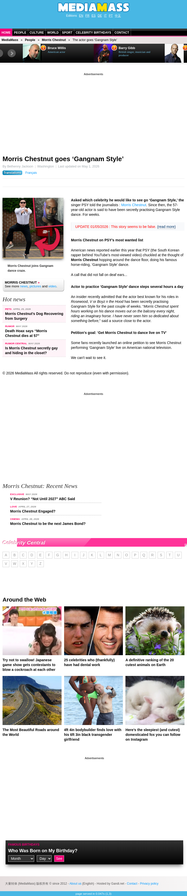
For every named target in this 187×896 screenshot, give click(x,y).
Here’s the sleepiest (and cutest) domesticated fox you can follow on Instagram (152, 734)
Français (31, 173)
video (52, 286)
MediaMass (10, 40)
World (53, 32)
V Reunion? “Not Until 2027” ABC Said (42, 499)
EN (81, 15)
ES (93, 15)
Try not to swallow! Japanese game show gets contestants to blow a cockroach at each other (29, 665)
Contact (122, 32)
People (20, 32)
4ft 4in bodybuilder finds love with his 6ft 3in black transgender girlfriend (92, 734)
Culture (37, 32)
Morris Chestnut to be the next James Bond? (48, 524)
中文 (118, 15)
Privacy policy (149, 883)
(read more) (166, 227)
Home (6, 32)
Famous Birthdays (24, 844)
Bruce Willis (57, 48)
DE (100, 15)
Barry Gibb (127, 48)
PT (111, 15)
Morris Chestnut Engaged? (32, 511)
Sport (67, 32)
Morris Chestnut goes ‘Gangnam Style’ (63, 159)
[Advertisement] (93, 112)
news (24, 286)
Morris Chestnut (54, 40)
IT (105, 15)
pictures (35, 286)
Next (12, 53)
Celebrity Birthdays (93, 32)
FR (87, 15)
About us (75, 883)
